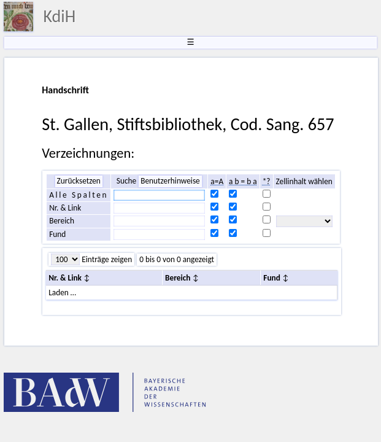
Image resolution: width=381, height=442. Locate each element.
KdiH (59, 16)
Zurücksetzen (79, 181)
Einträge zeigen (106, 259)
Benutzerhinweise (170, 181)
